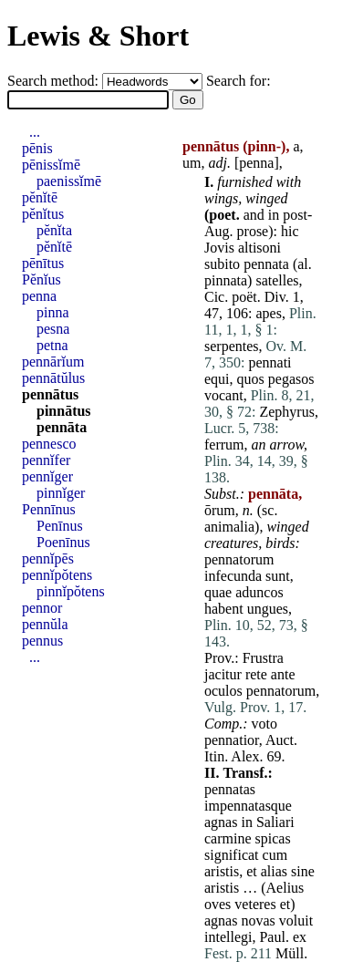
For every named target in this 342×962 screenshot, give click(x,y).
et (251, 871)
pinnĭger (60, 493)
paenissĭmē (68, 181)
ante (283, 674)
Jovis (219, 247)
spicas (273, 838)
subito (222, 264)
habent (224, 608)
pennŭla (45, 624)
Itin (214, 756)
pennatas (229, 789)
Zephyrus (286, 411)
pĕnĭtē (39, 197)
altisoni (259, 247)
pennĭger (47, 476)
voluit (296, 920)
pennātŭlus (53, 378)
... (34, 132)
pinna (52, 312)
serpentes (231, 346)
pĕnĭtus (43, 214)
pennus (42, 640)
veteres (254, 904)
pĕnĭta (54, 230)
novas (258, 920)
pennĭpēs (48, 558)
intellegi (228, 937)
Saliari (275, 822)
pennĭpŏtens (57, 575)
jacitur (223, 674)
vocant (224, 395)
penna (256, 163)
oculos (223, 690)
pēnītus (43, 263)
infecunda (233, 576)
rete (256, 674)
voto (264, 723)
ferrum (224, 444)
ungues (267, 608)
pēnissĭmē (51, 164)
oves (217, 904)
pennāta (61, 427)
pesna (52, 328)
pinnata (225, 280)
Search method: (54, 80)
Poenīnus (63, 542)
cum (275, 855)
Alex (245, 756)
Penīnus (59, 525)
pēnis (37, 148)
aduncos (259, 592)
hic (290, 231)
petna (52, 345)
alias (274, 871)
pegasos (291, 379)
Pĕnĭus (41, 279)
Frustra (263, 658)
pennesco (49, 443)
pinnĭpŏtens (70, 591)
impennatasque (248, 805)
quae (218, 592)
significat (231, 855)
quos (250, 379)
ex (299, 937)
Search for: (238, 80)
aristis (221, 871)
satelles (276, 280)
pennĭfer (46, 460)
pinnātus (63, 411)
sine (303, 871)
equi (217, 379)
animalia (229, 526)
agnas (220, 822)
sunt (277, 576)
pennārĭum (53, 361)
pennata (266, 264)
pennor (42, 607)
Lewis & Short (98, 35)
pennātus (50, 394)
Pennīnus (49, 509)
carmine (228, 838)
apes (268, 313)
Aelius (285, 887)
